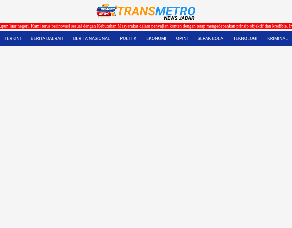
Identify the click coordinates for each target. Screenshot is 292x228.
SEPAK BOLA (210, 38)
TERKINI (12, 38)
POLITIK (128, 38)
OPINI (182, 38)
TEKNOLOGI (245, 38)
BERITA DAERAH (47, 38)
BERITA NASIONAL (91, 38)
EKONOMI (156, 38)
